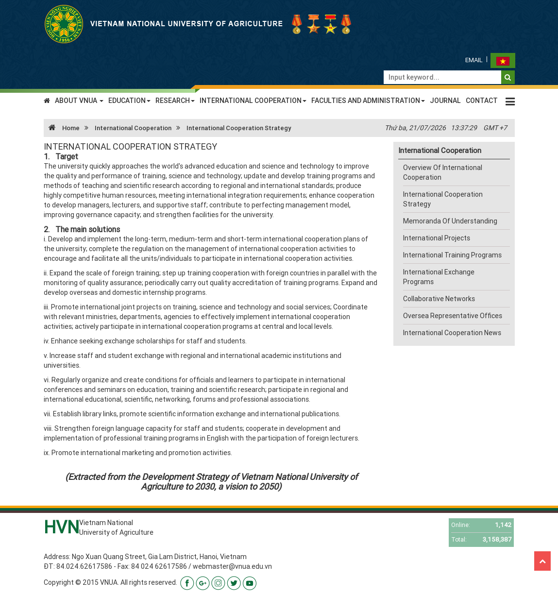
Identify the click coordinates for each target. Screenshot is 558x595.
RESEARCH (175, 100)
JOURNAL (445, 100)
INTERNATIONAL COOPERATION (253, 100)
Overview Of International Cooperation (442, 172)
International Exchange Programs (438, 277)
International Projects (436, 238)
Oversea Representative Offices (452, 315)
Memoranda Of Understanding (450, 221)
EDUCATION (129, 100)
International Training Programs (452, 255)
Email (474, 60)
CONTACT (482, 100)
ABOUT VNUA (79, 100)
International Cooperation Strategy (238, 128)
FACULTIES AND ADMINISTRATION (368, 100)
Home (62, 128)
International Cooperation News (452, 332)
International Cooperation (133, 128)
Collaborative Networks (439, 298)
